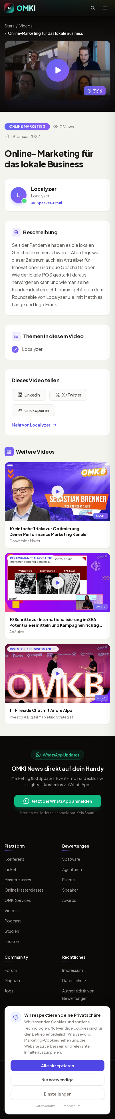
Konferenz (14, 859)
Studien (12, 931)
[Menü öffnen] (105, 8)
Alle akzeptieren (57, 1065)
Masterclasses (18, 879)
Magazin (12, 980)
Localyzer (44, 188)
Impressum (72, 970)
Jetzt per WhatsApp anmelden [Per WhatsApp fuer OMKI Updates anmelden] (57, 801)
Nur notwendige (57, 1079)
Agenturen (72, 869)
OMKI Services (18, 900)
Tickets (12, 869)
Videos (26, 25)
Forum (11, 970)
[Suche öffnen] (93, 8)
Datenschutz (74, 980)
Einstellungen (57, 1093)
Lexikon (12, 941)
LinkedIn (29, 395)
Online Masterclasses (24, 889)
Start (9, 25)
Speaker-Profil (46, 203)
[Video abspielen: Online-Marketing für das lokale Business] (57, 70)
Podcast (13, 920)
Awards (69, 900)
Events (68, 879)
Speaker (70, 889)
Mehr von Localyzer (34, 425)
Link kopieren (33, 411)
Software (71, 859)
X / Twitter (68, 395)
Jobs (9, 990)
